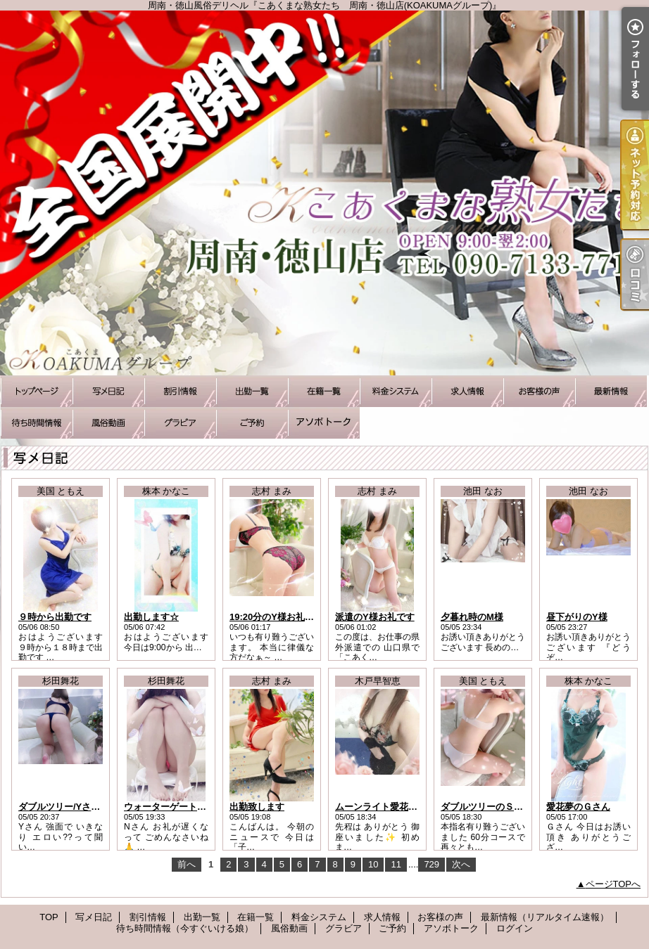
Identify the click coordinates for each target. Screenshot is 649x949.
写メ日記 (108, 391)
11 (396, 864)
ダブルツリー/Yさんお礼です (77, 806)
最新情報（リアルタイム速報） (611, 391)
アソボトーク (324, 423)
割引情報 (180, 391)
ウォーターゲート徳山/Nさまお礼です (201, 806)
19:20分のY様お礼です (276, 617)
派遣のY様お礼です (375, 617)
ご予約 (252, 423)
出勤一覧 (252, 391)
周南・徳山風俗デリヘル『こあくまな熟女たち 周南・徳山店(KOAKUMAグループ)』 (324, 193)
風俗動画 (108, 423)
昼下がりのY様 (576, 617)
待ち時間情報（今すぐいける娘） (37, 423)
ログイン (514, 928)
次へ (461, 864)
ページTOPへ (613, 884)
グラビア (180, 423)
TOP (37, 391)
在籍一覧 (324, 391)
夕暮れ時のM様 (472, 617)
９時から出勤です (55, 617)
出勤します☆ (151, 617)
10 (373, 864)
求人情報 (467, 391)
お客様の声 (539, 391)
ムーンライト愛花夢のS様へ (393, 806)
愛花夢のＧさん (578, 806)
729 (431, 864)
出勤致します (256, 806)
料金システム (395, 391)
